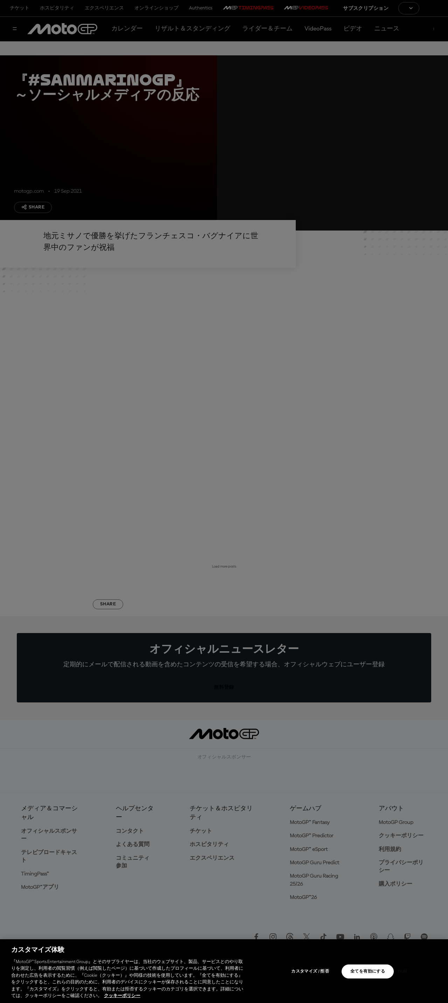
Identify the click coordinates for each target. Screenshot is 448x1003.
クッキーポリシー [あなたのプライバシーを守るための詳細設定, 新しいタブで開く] (122, 996)
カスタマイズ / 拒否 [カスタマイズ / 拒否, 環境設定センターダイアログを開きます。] (310, 971)
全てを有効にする (367, 971)
